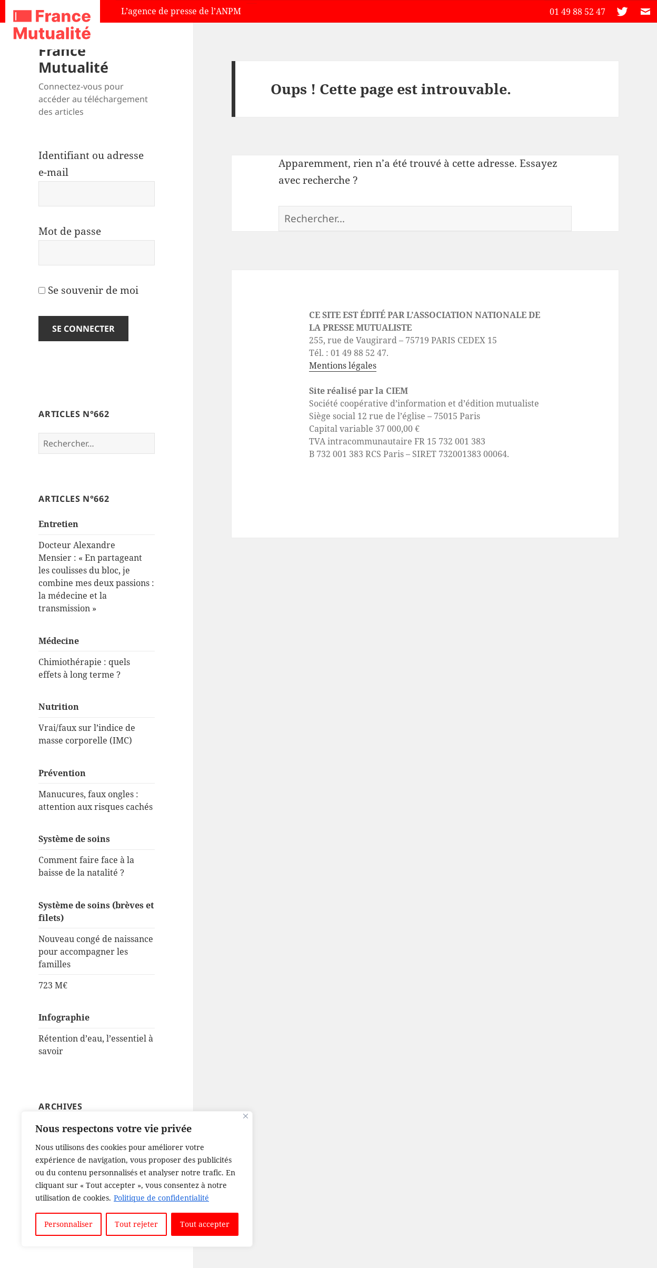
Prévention (62, 773)
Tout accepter (205, 1224)
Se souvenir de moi (88, 290)
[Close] (245, 1116)
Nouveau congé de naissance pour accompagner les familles (95, 951)
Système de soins (74, 839)
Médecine (58, 641)
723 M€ (52, 985)
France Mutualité (73, 59)
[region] (137, 1179)
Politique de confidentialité (161, 1198)
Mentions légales (342, 365)
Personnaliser (68, 1224)
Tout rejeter (136, 1224)
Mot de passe (69, 231)
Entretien (58, 524)
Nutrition (58, 706)
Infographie (63, 1017)
